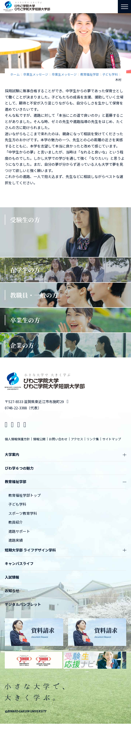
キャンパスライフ (19, 563)
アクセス (77, 439)
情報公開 (39, 439)
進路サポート (19, 531)
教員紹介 (15, 522)
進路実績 (15, 540)
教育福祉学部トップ (24, 495)
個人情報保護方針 (17, 439)
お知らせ (12, 590)
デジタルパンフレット (23, 604)
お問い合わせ (58, 439)
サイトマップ (111, 439)
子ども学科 (17, 504)
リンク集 (92, 439)
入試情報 (12, 577)
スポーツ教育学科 (22, 513)
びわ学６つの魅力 (19, 468)
